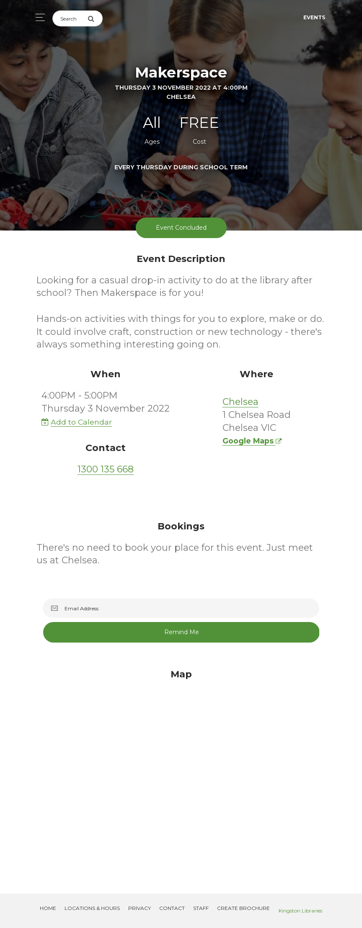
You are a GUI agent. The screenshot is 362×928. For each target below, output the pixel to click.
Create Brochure (243, 908)
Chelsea (240, 401)
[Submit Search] (95, 18)
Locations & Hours (92, 908)
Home (48, 908)
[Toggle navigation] (38, 17)
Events (314, 17)
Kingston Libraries (300, 910)
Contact (172, 908)
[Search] (70, 18)
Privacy (139, 908)
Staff (201, 908)
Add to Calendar (76, 421)
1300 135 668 (106, 469)
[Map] (181, 771)
